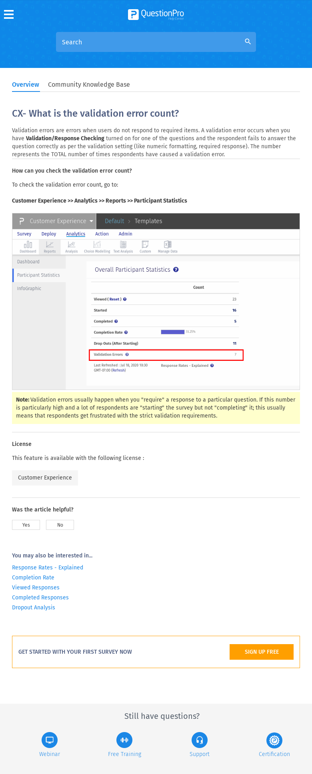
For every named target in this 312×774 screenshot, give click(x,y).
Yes (26, 525)
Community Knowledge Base (89, 84)
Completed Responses (40, 597)
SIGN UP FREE (262, 652)
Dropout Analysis (33, 607)
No (60, 525)
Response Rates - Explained (47, 567)
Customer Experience (45, 477)
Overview (25, 84)
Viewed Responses (36, 587)
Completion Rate (33, 577)
